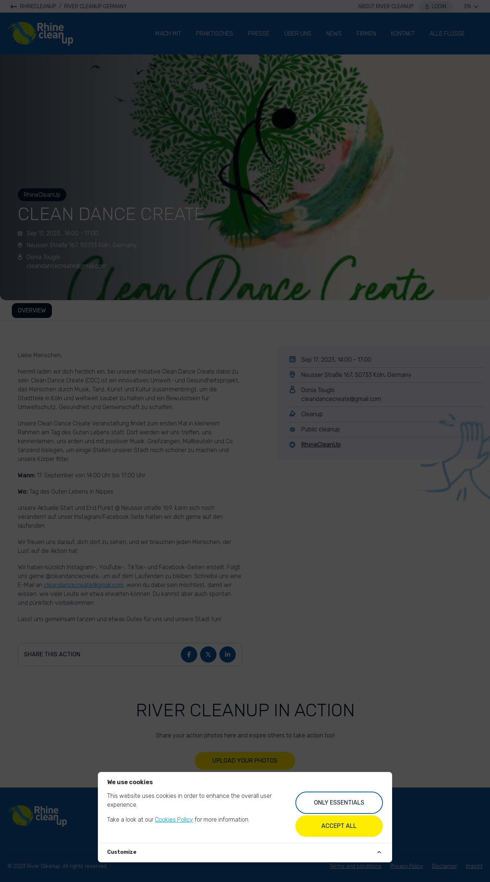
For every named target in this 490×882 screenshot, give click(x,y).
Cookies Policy (174, 819)
